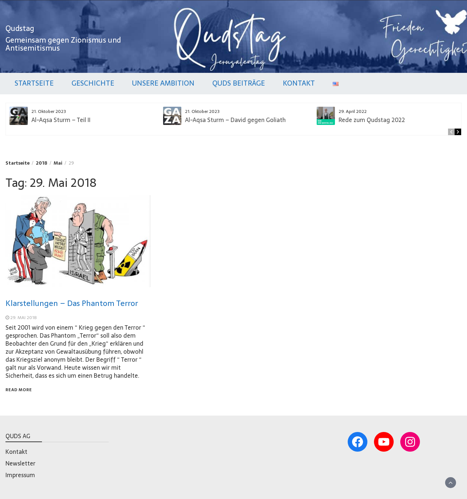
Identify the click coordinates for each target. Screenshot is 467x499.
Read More (18, 389)
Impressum (20, 475)
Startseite (34, 83)
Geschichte (93, 83)
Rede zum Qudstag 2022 (372, 120)
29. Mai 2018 (23, 317)
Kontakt (299, 83)
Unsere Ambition (163, 83)
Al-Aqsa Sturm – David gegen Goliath (235, 120)
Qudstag (19, 28)
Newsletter (20, 463)
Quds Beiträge (238, 83)
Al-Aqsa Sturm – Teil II (60, 120)
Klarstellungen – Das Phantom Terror (71, 303)
